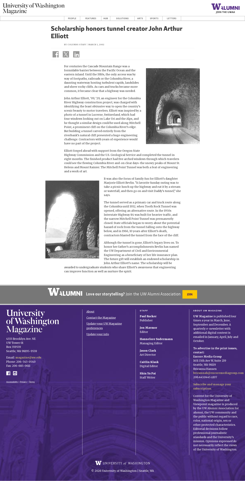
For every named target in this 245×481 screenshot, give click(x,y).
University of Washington (122, 463)
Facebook (9, 371)
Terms (32, 380)
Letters (171, 18)
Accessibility (12, 380)
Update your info (97, 333)
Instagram (16, 371)
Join (190, 294)
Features (90, 18)
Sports (154, 18)
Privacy (23, 380)
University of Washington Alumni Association (65, 292)
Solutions (122, 18)
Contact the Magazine (101, 316)
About (90, 310)
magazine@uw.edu (28, 356)
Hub (105, 18)
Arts (140, 18)
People (72, 18)
